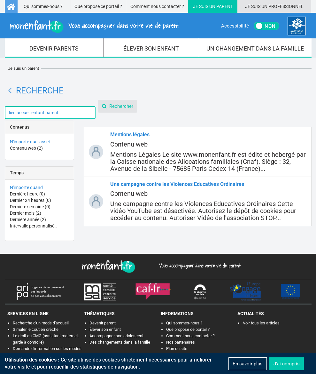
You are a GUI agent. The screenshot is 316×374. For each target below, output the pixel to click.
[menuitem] (54, 48)
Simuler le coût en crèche (35, 329)
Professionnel (286, 6)
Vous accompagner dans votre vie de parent (199, 265)
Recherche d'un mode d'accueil (41, 323)
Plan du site (176, 348)
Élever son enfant (105, 329)
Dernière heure (27, 193)
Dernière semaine (30, 206)
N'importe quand (26, 187)
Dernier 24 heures (30, 200)
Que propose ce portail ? (98, 6)
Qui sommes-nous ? (43, 6)
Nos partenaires (180, 342)
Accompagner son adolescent (116, 335)
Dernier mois (25, 213)
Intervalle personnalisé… (33, 225)
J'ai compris (287, 364)
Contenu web (26, 148)
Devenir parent (102, 323)
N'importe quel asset (30, 141)
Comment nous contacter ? (157, 6)
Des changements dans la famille (119, 342)
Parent (224, 6)
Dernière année (28, 219)
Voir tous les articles (261, 323)
